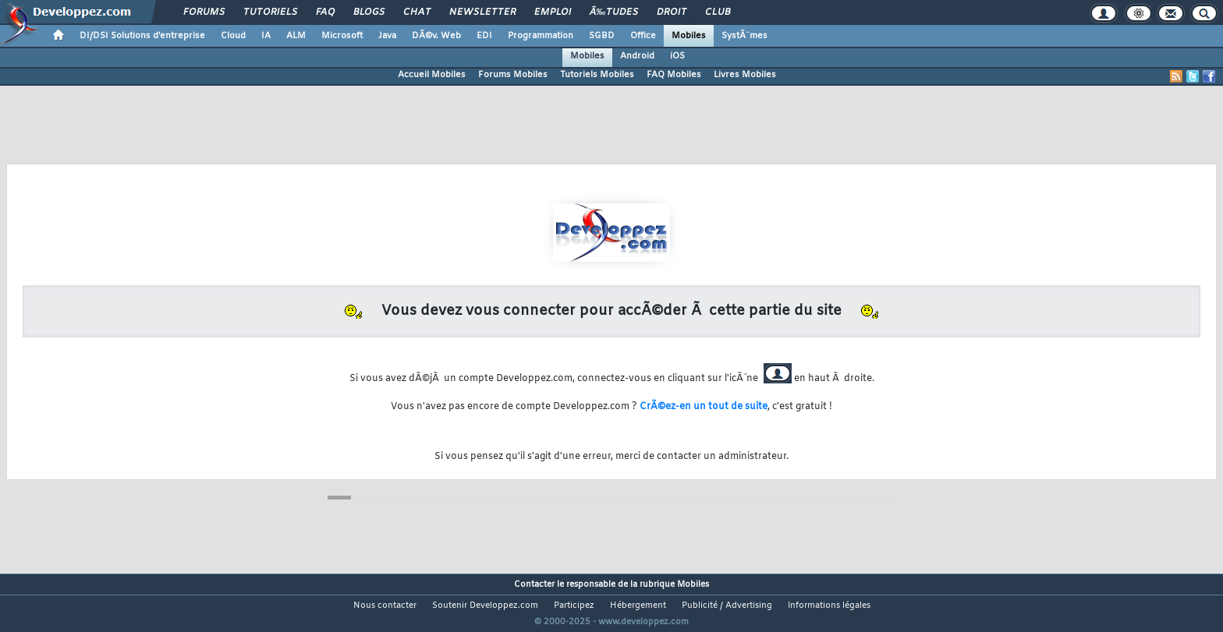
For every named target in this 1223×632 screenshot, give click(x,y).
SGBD (602, 35)
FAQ (325, 12)
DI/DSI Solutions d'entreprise (142, 35)
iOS (677, 56)
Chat (417, 12)
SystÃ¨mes (744, 35)
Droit (671, 12)
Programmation (540, 35)
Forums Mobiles (513, 74)
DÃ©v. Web (436, 35)
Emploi (553, 12)
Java (387, 35)
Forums (204, 12)
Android (637, 56)
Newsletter (482, 12)
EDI (484, 35)
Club (718, 12)
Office (643, 35)
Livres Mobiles (745, 74)
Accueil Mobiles (432, 74)
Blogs (369, 12)
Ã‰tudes (614, 12)
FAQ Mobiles (674, 74)
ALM (296, 35)
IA (266, 35)
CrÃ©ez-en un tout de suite (703, 407)
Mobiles (689, 35)
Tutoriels (270, 12)
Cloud (233, 35)
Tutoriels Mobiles (597, 74)
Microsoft (342, 35)
